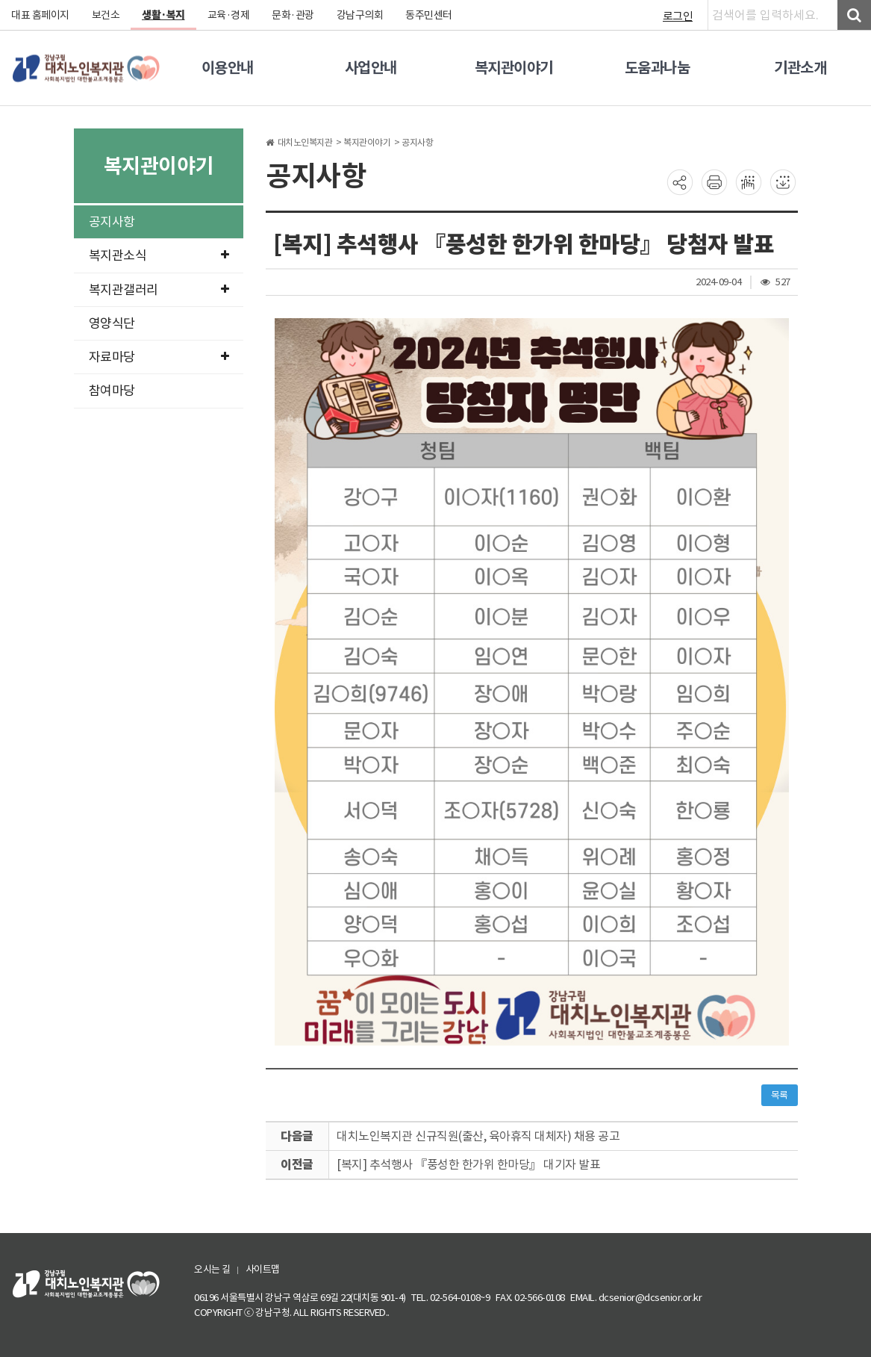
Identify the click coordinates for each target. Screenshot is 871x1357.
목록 (779, 1095)
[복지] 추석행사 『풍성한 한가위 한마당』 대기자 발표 (468, 1164)
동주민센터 (428, 15)
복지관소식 (159, 255)
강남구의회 (360, 15)
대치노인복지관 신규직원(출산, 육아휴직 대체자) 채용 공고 (478, 1135)
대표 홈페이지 (40, 15)
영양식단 (112, 323)
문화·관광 (293, 15)
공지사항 (112, 222)
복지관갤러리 (159, 290)
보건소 (106, 15)
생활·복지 (163, 15)
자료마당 (159, 357)
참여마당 (112, 390)
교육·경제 (228, 15)
